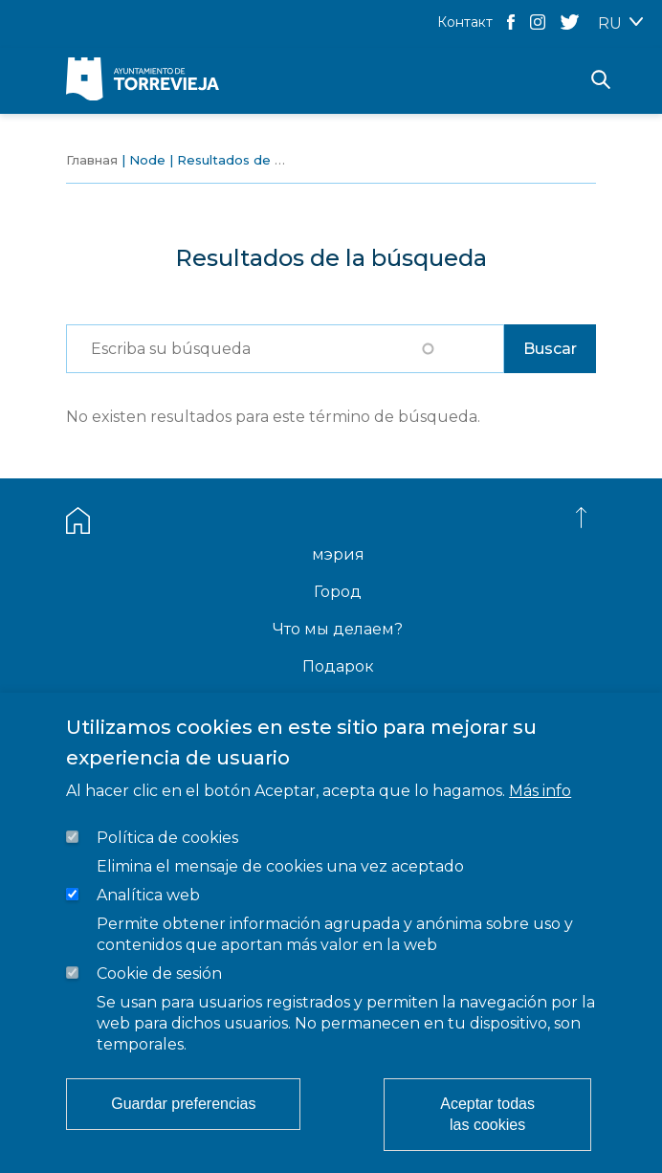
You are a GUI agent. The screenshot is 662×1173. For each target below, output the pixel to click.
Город (338, 592)
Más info (540, 792)
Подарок (338, 666)
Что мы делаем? (338, 629)
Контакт (465, 22)
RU (610, 23)
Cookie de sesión (159, 974)
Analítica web (148, 896)
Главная (92, 159)
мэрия (338, 554)
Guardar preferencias (183, 1104)
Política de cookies (167, 839)
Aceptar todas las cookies (487, 1115)
